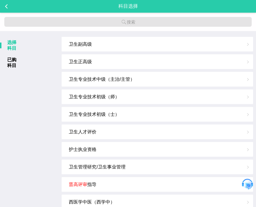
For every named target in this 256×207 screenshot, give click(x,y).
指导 (82, 184)
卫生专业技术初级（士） (94, 114)
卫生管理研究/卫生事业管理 (97, 166)
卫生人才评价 (82, 131)
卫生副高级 (80, 44)
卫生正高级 (80, 61)
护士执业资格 (82, 149)
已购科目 (11, 62)
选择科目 (11, 45)
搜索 (128, 22)
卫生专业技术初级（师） (94, 96)
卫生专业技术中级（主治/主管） (101, 79)
